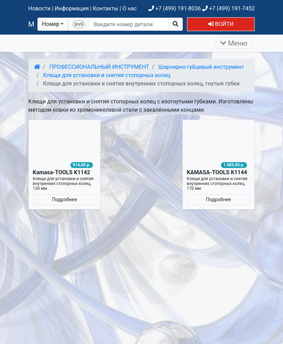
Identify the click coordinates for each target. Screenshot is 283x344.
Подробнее (64, 199)
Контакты (105, 8)
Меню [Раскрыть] (234, 43)
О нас (129, 8)
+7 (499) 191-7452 (228, 8)
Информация (72, 8)
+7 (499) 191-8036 (174, 8)
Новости (39, 8)
